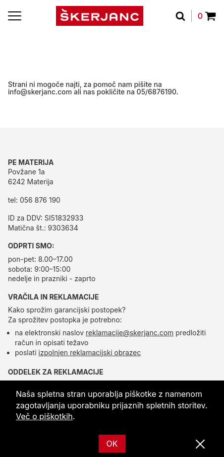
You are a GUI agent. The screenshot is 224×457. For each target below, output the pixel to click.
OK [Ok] (112, 444)
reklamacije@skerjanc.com (129, 332)
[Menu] (14, 15)
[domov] (99, 16)
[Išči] (183, 16)
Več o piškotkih (44, 416)
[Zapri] (200, 444)
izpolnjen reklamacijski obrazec (90, 352)
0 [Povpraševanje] (207, 16)
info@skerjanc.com (40, 91)
